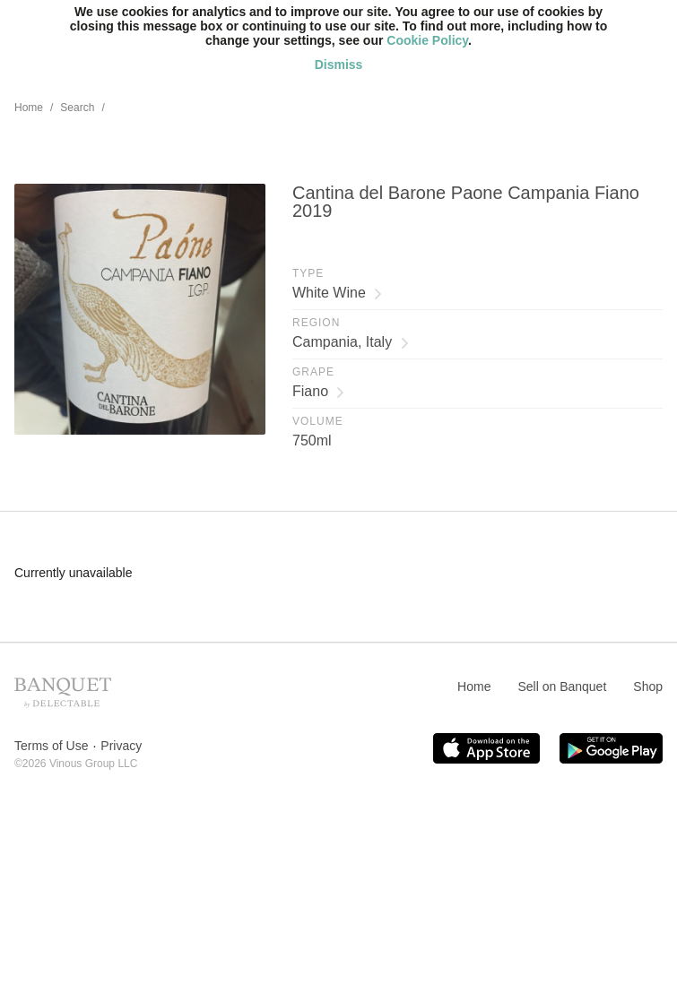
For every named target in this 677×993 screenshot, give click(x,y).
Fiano (318, 391)
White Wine (337, 292)
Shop (648, 686)
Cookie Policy (427, 40)
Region (316, 322)
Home (28, 107)
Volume (317, 421)
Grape (313, 372)
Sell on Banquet (561, 686)
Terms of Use (51, 745)
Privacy (121, 745)
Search (77, 107)
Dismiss (339, 64)
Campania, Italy (350, 342)
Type (308, 273)
